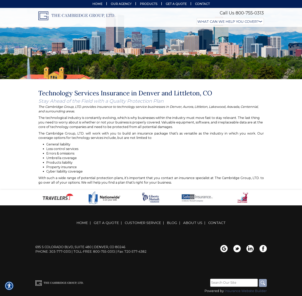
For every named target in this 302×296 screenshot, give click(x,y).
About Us (192, 223)
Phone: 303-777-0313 (53, 251)
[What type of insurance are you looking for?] (230, 21)
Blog (172, 223)
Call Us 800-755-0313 (242, 13)
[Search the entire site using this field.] (234, 283)
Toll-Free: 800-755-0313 (94, 251)
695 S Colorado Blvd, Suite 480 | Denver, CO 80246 (80, 247)
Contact (217, 223)
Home (82, 223)
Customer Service (143, 223)
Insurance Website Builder (246, 291)
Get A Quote (106, 223)
